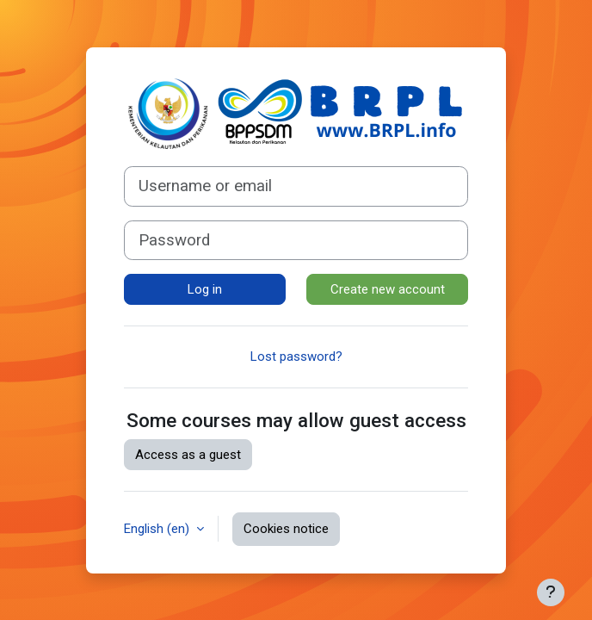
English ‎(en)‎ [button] (158, 528)
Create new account (387, 289)
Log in (205, 289)
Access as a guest (188, 454)
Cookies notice (286, 528)
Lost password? (296, 356)
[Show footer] (550, 592)
